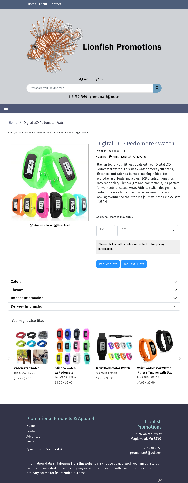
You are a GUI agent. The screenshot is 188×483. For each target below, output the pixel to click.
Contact (55, 4)
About (43, 4)
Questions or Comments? (44, 449)
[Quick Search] (89, 88)
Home (32, 4)
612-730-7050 (78, 97)
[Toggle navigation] (6, 108)
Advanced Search (33, 439)
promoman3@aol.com (105, 97)
